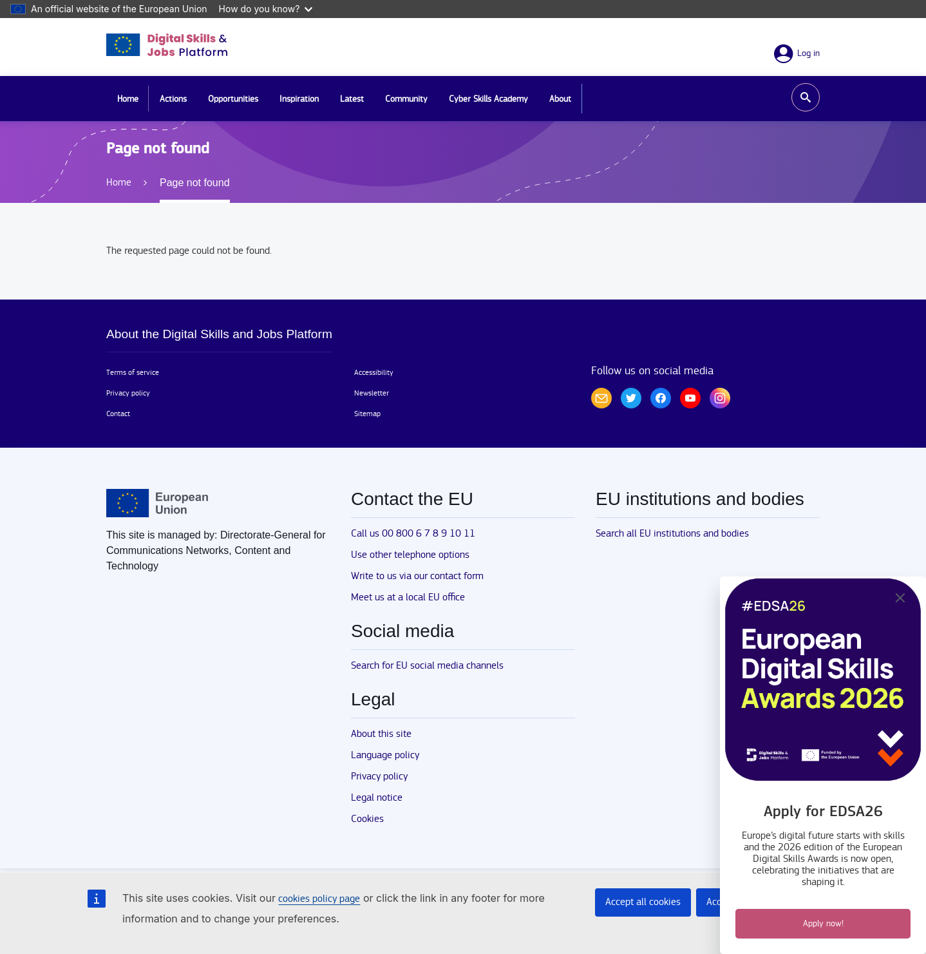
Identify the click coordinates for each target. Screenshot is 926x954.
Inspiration (299, 99)
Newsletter (371, 392)
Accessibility (373, 372)
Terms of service (132, 372)
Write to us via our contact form (417, 576)
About (560, 99)
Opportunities (233, 99)
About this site (381, 734)
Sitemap (367, 413)
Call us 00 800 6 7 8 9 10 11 (413, 534)
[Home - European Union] (157, 503)
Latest (352, 99)
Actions (173, 99)
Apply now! (823, 924)
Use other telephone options (410, 555)
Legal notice (376, 798)
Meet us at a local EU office (408, 597)
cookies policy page (319, 899)
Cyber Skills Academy (488, 99)
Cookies (367, 819)
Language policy (385, 755)
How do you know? (266, 8)
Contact (118, 413)
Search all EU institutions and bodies (672, 534)
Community (406, 99)
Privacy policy (128, 392)
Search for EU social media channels (427, 666)
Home (127, 99)
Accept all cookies (643, 902)
